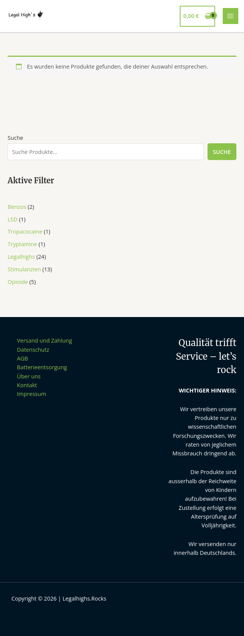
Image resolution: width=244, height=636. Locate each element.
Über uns (29, 376)
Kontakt (27, 385)
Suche (15, 137)
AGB (22, 358)
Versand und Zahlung (44, 340)
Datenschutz (33, 349)
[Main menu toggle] (231, 16)
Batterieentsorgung (42, 367)
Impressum (31, 393)
